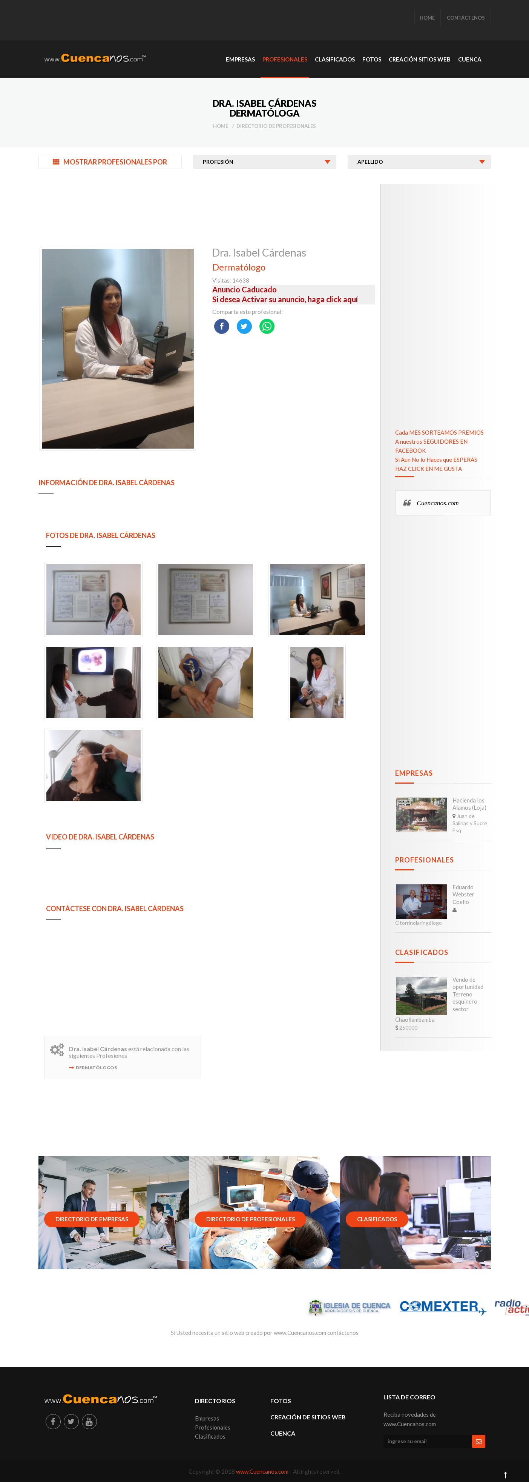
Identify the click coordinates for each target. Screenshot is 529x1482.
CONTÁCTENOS (466, 18)
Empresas (414, 773)
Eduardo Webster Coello (463, 894)
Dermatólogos (96, 1067)
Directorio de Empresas (91, 1219)
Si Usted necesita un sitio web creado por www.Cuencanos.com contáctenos (265, 1332)
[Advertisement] (181, 21)
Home (220, 126)
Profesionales (424, 860)
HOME (427, 18)
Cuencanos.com (437, 503)
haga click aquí (333, 299)
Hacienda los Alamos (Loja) (469, 804)
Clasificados (421, 952)
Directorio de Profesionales (276, 126)
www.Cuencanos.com (263, 1471)
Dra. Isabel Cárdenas (259, 252)
